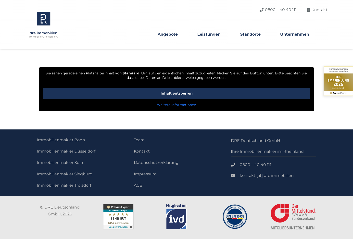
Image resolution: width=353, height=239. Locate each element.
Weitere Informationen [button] (176, 105)
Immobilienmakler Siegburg (64, 174)
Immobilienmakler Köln (60, 162)
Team (139, 140)
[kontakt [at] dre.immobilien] (235, 175)
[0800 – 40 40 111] (235, 164)
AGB (138, 185)
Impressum (145, 174)
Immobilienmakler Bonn (61, 140)
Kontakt (142, 151)
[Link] (43, 25)
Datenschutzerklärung (156, 162)
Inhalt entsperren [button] (177, 93)
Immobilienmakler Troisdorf (64, 185)
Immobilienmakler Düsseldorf (66, 151)
